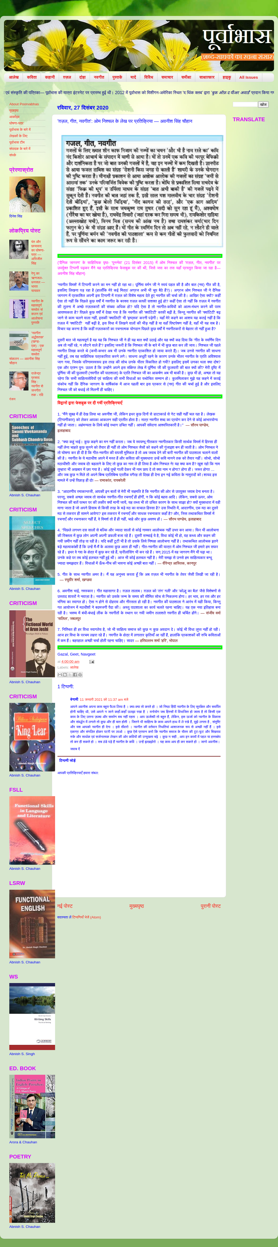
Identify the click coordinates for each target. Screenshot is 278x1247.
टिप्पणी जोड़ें (67, 761)
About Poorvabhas (24, 104)
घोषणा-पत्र (16, 123)
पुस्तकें (117, 77)
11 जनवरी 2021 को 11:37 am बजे (104, 700)
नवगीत (99, 77)
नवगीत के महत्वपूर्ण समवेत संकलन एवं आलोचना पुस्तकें (37, 312)
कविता (32, 77)
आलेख (14, 77)
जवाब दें (75, 749)
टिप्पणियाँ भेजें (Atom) (86, 917)
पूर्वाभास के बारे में (20, 130)
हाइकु (227, 77)
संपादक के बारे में (19, 149)
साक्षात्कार (206, 77)
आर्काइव (14, 117)
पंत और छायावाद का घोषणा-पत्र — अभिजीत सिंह (37, 252)
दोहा (82, 77)
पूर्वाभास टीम (16, 142)
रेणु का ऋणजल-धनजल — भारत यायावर (38, 282)
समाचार (167, 77)
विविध (148, 77)
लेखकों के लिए (18, 136)
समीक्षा (186, 77)
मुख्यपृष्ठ (137, 906)
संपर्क (12, 155)
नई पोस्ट (65, 906)
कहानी (50, 77)
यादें (133, 77)
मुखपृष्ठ (14, 110)
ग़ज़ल (67, 77)
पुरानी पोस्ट (211, 906)
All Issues (248, 77)
